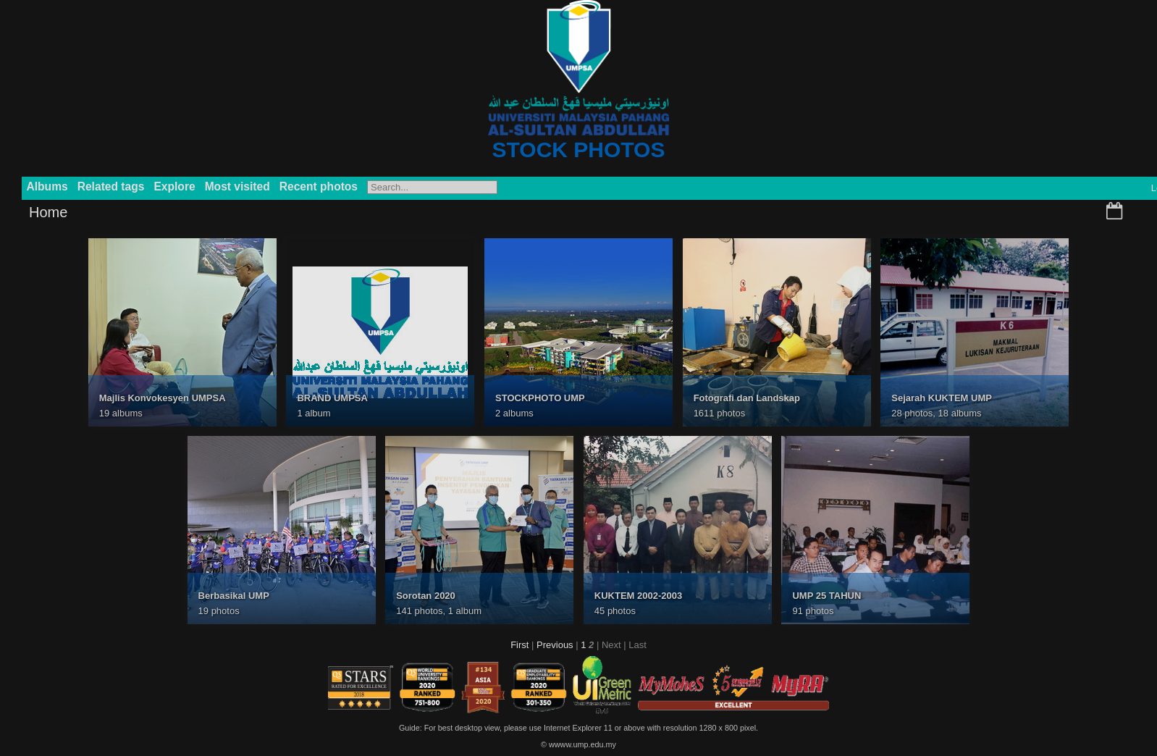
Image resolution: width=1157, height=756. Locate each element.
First (519, 644)
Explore (174, 186)
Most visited (237, 186)
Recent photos (318, 186)
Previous (555, 644)
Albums (47, 186)
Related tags (111, 186)
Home (48, 212)
